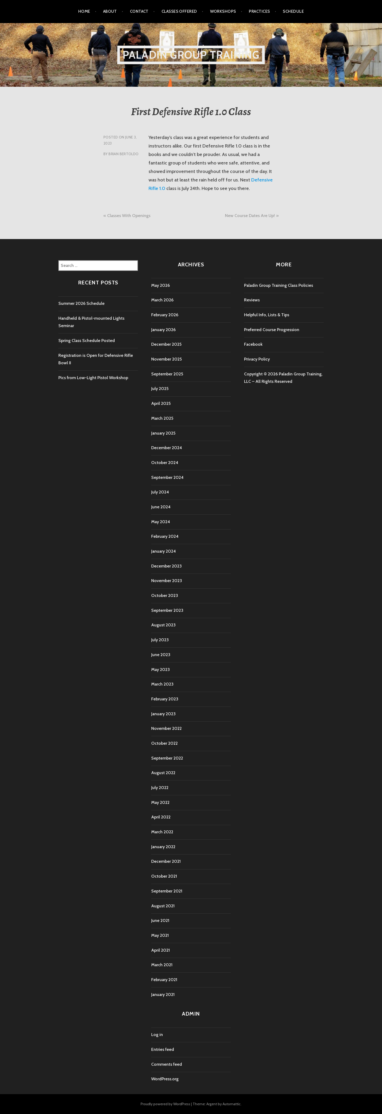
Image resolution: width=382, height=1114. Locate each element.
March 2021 (161, 964)
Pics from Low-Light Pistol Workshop (93, 377)
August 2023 (163, 624)
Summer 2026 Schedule (81, 303)
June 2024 (161, 506)
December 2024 (166, 447)
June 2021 (160, 920)
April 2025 (161, 403)
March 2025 (162, 418)
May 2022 (160, 802)
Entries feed (162, 1049)
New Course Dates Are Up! (250, 215)
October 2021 (164, 876)
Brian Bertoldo (123, 154)
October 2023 (164, 595)
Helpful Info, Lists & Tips (266, 314)
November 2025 (166, 359)
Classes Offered (179, 11)
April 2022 (161, 817)
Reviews (252, 299)
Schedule (293, 11)
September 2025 (167, 373)
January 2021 (163, 994)
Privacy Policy (257, 359)
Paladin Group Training (191, 54)
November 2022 (166, 728)
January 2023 (163, 713)
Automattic (232, 1104)
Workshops (223, 11)
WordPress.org (165, 1078)
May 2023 (160, 669)
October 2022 (164, 743)
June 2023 (160, 654)
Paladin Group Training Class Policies (278, 285)
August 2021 (163, 905)
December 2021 (166, 861)
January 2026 (163, 329)
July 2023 (160, 639)
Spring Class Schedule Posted (86, 340)
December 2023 (166, 566)
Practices (259, 11)
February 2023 (164, 698)
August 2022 (163, 772)
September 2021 (166, 891)
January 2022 (163, 846)
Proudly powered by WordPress (165, 1104)
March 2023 (162, 684)
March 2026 (162, 299)
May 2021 (160, 935)
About (110, 11)
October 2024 (164, 462)
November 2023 (166, 580)
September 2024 (167, 477)
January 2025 (163, 433)
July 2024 (160, 492)
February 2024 (165, 536)
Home (84, 11)
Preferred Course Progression (271, 329)
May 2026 (160, 285)
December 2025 (166, 344)
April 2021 (160, 950)
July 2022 (159, 787)
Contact (139, 11)
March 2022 (162, 831)
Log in (157, 1034)
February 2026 (164, 314)
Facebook (253, 344)
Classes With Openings (128, 215)
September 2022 (167, 758)
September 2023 (167, 610)
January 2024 (163, 551)
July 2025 (159, 388)
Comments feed (166, 1064)
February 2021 (164, 979)
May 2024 (160, 521)
